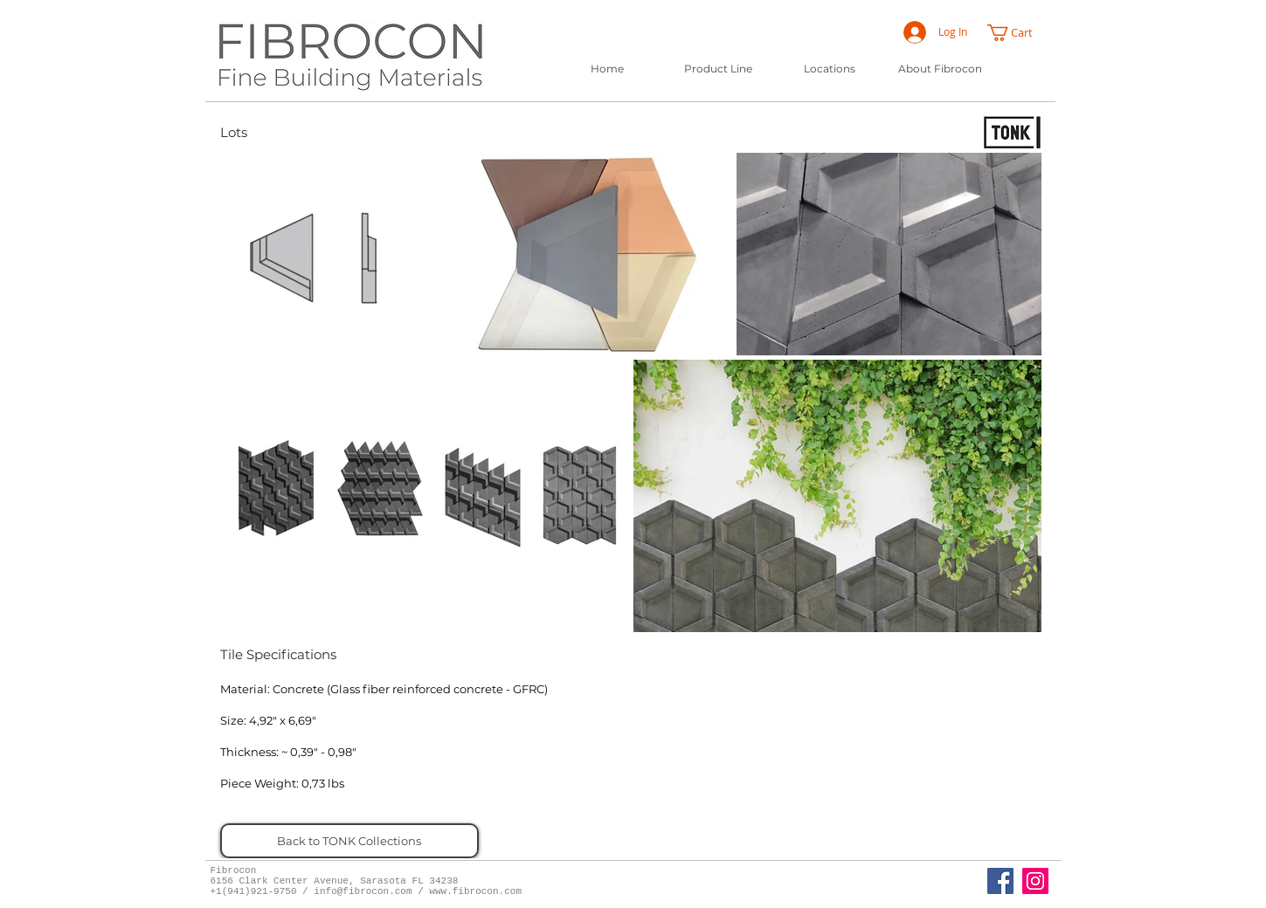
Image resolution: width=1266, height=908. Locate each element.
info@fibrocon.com (363, 891)
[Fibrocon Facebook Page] (1000, 881)
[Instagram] (1035, 881)
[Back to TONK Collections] (349, 840)
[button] (1018, 32)
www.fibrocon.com (475, 891)
